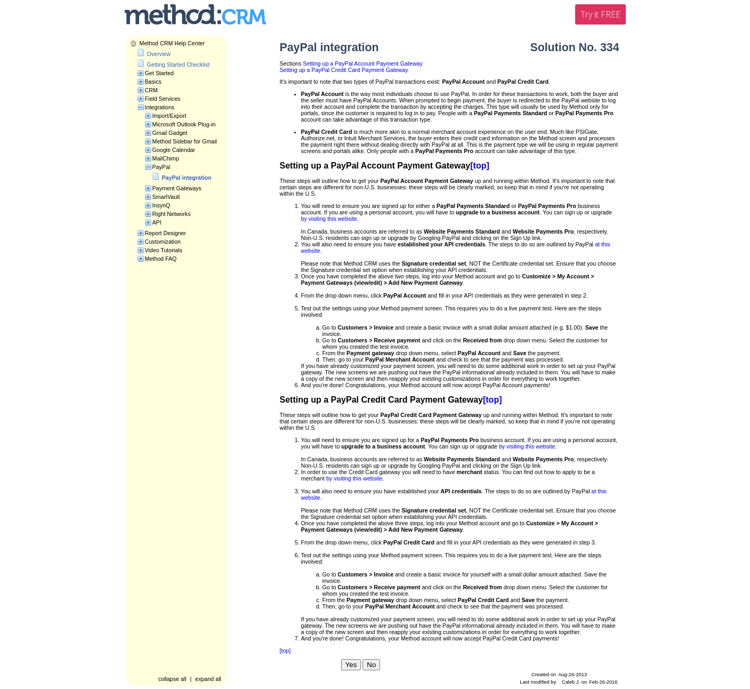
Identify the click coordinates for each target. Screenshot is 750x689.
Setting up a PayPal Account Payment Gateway (363, 63)
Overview (159, 54)
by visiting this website (329, 218)
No (371, 665)
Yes (351, 665)
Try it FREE (600, 14)
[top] (479, 165)
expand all (208, 679)
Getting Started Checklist (178, 64)
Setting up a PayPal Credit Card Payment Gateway (344, 70)
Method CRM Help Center (172, 43)
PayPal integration (187, 177)
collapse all (172, 679)
